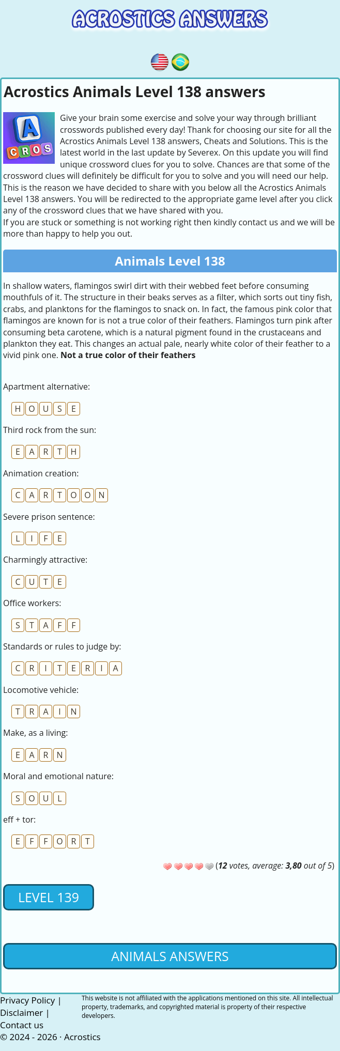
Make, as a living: (35, 732)
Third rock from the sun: (49, 430)
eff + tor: (19, 819)
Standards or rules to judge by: (62, 646)
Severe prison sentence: (49, 516)
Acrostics (82, 1037)
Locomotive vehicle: (41, 689)
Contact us (21, 1025)
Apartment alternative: (46, 386)
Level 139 (48, 897)
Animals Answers (170, 956)
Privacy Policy (27, 1000)
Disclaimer (21, 1012)
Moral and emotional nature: (58, 776)
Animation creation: (41, 473)
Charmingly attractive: (45, 559)
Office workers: (32, 603)
